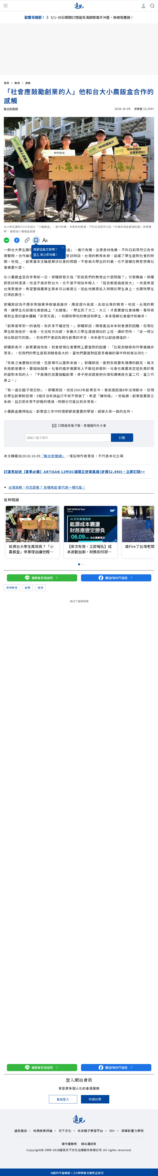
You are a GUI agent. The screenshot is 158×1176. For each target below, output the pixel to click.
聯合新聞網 (11, 109)
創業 (27, 587)
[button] (149, 524)
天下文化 (65, 1130)
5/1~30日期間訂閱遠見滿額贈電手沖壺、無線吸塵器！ (92, 17)
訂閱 (122, 437)
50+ (112, 1130)
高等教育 (12, 587)
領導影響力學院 (132, 1130)
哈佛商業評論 (43, 1130)
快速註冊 (95, 1099)
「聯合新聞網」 (53, 455)
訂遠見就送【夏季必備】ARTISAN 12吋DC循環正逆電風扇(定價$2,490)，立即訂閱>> (74, 471)
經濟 (40, 587)
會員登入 (63, 1099)
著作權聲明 (69, 1144)
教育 (19, 83)
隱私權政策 (88, 1144)
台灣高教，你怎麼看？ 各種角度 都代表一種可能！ (47, 487)
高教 (28, 83)
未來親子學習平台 (90, 1130)
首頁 (8, 83)
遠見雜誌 (20, 1130)
